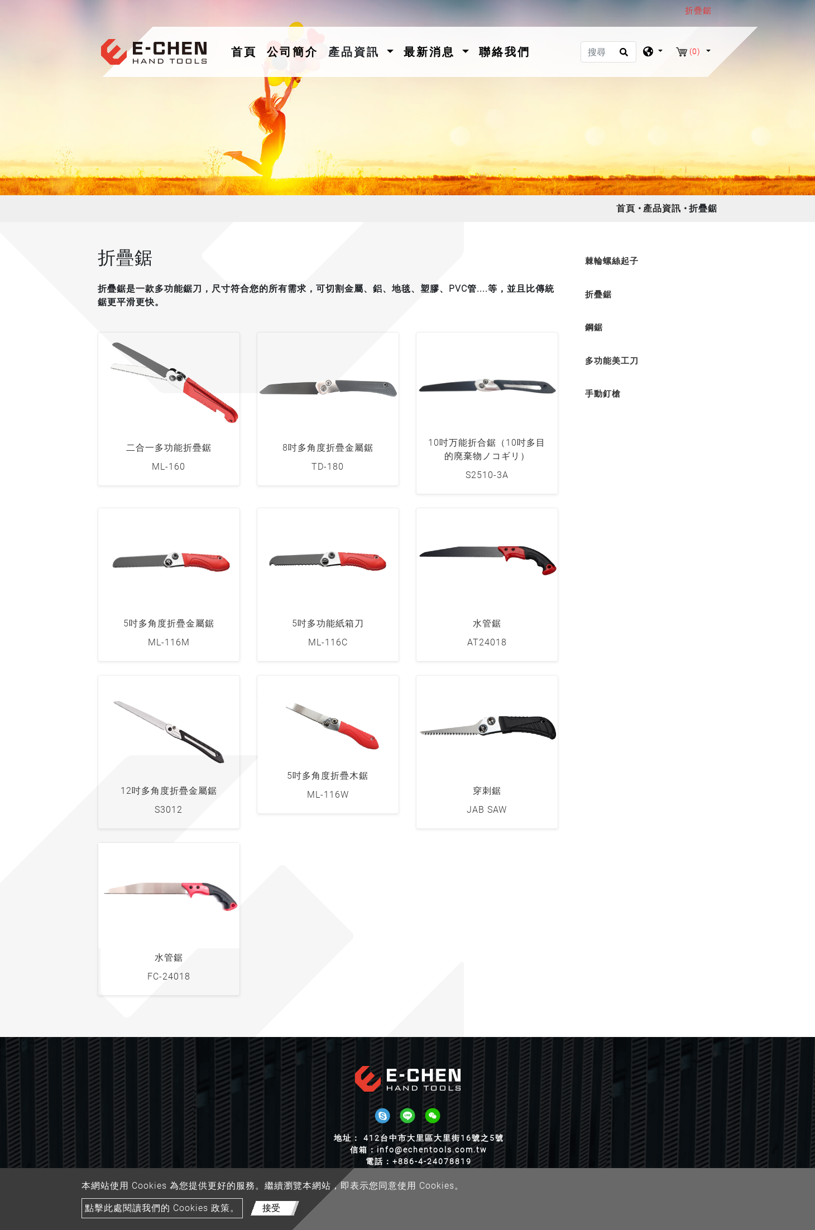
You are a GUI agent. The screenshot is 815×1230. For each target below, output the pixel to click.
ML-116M (169, 642)
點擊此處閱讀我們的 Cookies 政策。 (162, 1208)
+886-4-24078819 (432, 1161)
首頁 (246, 51)
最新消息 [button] (431, 52)
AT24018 (487, 642)
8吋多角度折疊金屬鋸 (327, 447)
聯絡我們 (504, 52)
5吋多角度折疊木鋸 (327, 775)
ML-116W (328, 794)
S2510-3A (487, 475)
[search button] (622, 55)
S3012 (169, 809)
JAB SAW (487, 809)
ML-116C (328, 642)
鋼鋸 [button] (594, 327)
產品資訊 (662, 208)
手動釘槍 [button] (603, 394)
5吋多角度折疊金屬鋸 (168, 623)
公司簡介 (292, 52)
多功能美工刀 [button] (612, 361)
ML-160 (168, 466)
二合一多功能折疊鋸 (169, 447)
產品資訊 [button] (356, 52)
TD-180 (327, 466)
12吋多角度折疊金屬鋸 (169, 790)
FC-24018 (168, 976)
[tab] (646, 261)
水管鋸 (487, 623)
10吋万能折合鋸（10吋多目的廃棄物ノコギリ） (486, 449)
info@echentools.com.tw (432, 1149)
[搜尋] (608, 51)
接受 (271, 1208)
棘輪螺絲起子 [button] (612, 261)
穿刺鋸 (487, 790)
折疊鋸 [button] (598, 295)
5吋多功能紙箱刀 (328, 623)
